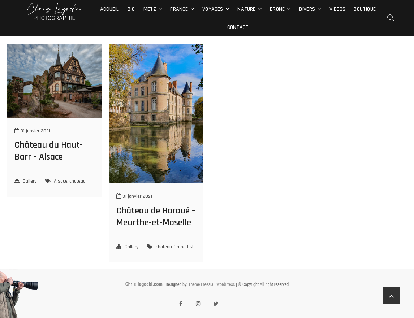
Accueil (109, 9)
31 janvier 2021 (32, 131)
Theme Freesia (200, 284)
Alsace (61, 181)
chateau (77, 181)
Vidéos (337, 9)
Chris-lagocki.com (144, 284)
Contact (238, 27)
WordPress (225, 284)
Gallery (29, 181)
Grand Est (184, 247)
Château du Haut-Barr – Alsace (48, 151)
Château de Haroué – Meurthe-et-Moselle (155, 216)
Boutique (365, 9)
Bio (131, 9)
